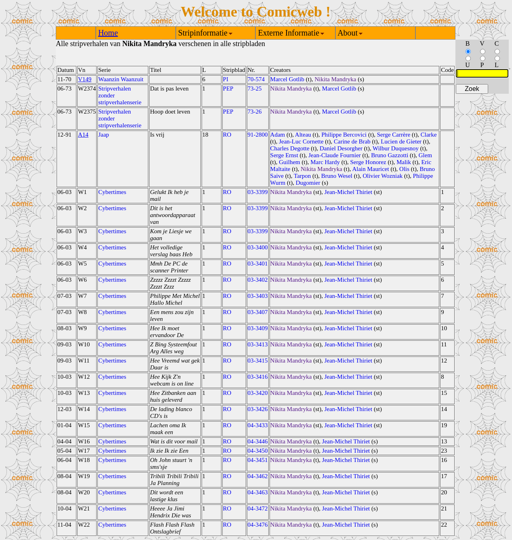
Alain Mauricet (370, 169)
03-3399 (258, 192)
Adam (277, 134)
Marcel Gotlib (287, 79)
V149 (84, 79)
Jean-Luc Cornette (301, 141)
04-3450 (258, 450)
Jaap (103, 134)
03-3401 (258, 263)
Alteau (303, 134)
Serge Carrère (394, 134)
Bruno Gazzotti (389, 155)
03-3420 (258, 393)
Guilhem (289, 162)
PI (225, 79)
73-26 (255, 111)
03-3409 (258, 328)
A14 (83, 134)
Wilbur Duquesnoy (396, 148)
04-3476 (258, 524)
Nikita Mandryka (335, 79)
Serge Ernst (284, 155)
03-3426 (258, 409)
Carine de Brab (352, 141)
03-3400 (258, 247)
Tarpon (302, 176)
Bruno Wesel (336, 176)
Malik (403, 162)
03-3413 (258, 344)
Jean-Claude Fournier (334, 155)
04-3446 (258, 441)
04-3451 (258, 460)
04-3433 (258, 425)
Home (108, 32)
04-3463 (258, 492)
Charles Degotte (290, 148)
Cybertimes (112, 192)
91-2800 (258, 134)
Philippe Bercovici (344, 134)
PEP (228, 88)
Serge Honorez (368, 162)
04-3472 (258, 508)
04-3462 (258, 476)
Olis (404, 169)
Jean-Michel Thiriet (348, 192)
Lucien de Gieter (401, 141)
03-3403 (258, 296)
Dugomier (308, 182)
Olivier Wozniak (382, 176)
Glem (425, 155)
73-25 (255, 88)
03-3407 (258, 312)
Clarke (429, 134)
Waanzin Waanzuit (120, 79)
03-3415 (258, 360)
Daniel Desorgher (341, 148)
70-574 (256, 79)
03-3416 (258, 376)
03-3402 (258, 279)
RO (227, 134)
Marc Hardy (325, 162)
